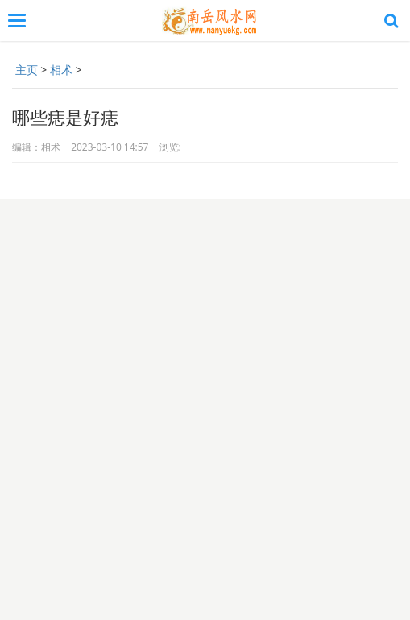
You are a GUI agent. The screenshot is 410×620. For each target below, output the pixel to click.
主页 (26, 69)
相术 (61, 69)
